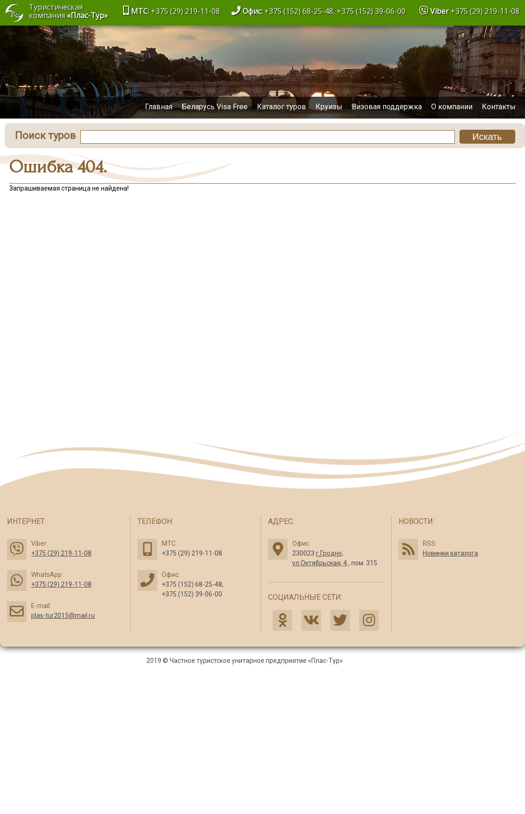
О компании (451, 106)
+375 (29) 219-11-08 (485, 11)
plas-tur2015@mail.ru (63, 615)
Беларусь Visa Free (215, 106)
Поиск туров (45, 135)
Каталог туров (281, 106)
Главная (158, 106)
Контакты (499, 106)
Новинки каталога (450, 553)
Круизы (328, 106)
